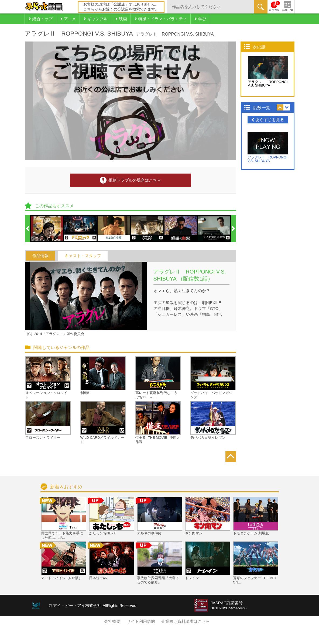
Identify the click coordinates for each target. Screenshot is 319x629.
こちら (89, 9)
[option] (47, 228)
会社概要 (112, 621)
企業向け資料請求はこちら (185, 621)
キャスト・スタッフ (83, 256)
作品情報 (40, 256)
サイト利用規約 (141, 621)
